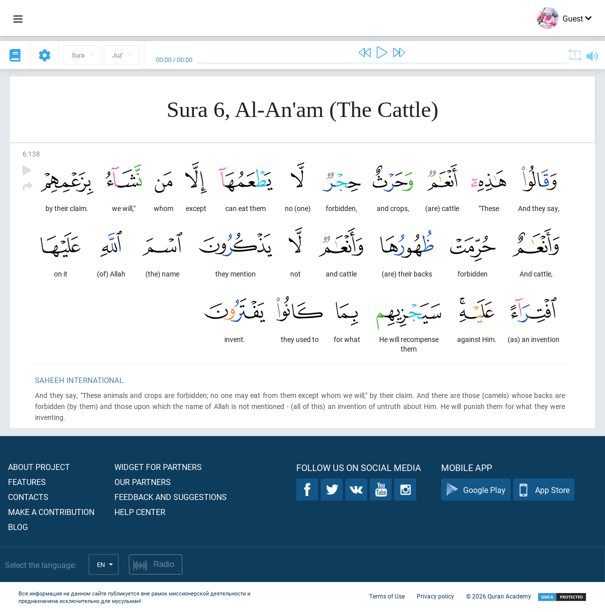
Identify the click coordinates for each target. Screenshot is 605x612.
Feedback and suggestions (170, 497)
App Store (544, 490)
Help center (139, 511)
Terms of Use (387, 596)
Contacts (28, 497)
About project (39, 467)
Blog (18, 527)
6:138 (31, 153)
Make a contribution (51, 511)
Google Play (476, 490)
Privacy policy (435, 596)
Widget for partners (158, 467)
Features (27, 481)
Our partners (142, 481)
